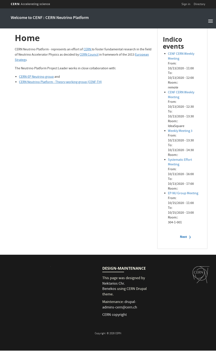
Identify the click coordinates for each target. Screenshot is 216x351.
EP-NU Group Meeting (183, 193)
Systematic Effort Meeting (180, 162)
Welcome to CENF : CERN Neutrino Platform (50, 18)
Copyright (100, 334)
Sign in (186, 4)
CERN (30, 4)
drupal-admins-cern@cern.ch (119, 305)
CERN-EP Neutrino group (36, 77)
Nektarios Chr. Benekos (113, 286)
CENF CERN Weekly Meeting (181, 57)
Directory (199, 4)
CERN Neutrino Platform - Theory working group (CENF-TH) (60, 82)
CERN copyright (114, 315)
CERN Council (89, 55)
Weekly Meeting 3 (180, 131)
